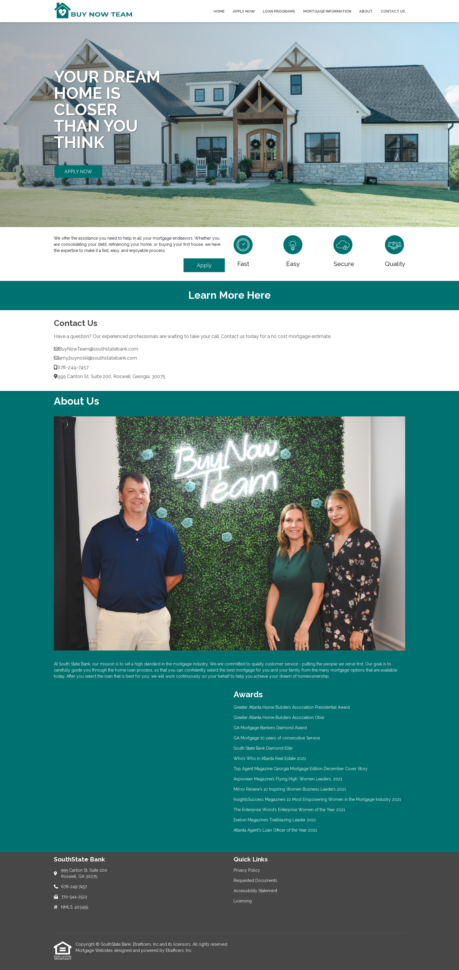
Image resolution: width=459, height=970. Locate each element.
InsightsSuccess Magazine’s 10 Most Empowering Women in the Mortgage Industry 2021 (317, 799)
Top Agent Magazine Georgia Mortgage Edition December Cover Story (301, 768)
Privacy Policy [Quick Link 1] (247, 870)
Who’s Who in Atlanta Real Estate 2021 (270, 758)
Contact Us (393, 11)
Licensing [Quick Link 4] (243, 901)
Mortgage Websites (95, 950)
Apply (204, 265)
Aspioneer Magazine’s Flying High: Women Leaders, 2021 (288, 779)
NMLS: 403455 (74, 907)
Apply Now (244, 11)
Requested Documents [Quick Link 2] (255, 880)
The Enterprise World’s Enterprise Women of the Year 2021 (289, 809)
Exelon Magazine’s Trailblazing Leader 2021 (275, 820)
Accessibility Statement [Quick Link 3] (255, 890)
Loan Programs (279, 11)
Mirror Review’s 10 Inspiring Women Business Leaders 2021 (290, 789)
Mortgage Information (327, 11)
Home (219, 11)
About (366, 11)
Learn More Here (229, 295)
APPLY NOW (78, 171)
